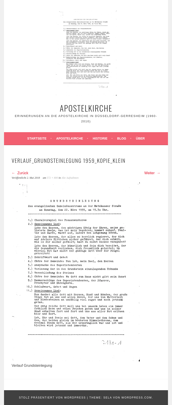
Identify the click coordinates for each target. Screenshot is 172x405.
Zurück (20, 173)
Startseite (37, 138)
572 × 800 (52, 177)
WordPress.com (136, 397)
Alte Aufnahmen (70, 177)
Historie (100, 138)
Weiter (152, 173)
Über (140, 138)
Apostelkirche (86, 108)
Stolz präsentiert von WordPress (52, 397)
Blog (121, 138)
